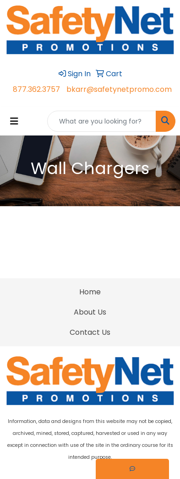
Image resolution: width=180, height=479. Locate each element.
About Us (90, 312)
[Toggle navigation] (14, 121)
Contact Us (90, 332)
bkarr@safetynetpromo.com (119, 89)
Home (90, 292)
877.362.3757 (36, 89)
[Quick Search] (101, 121)
